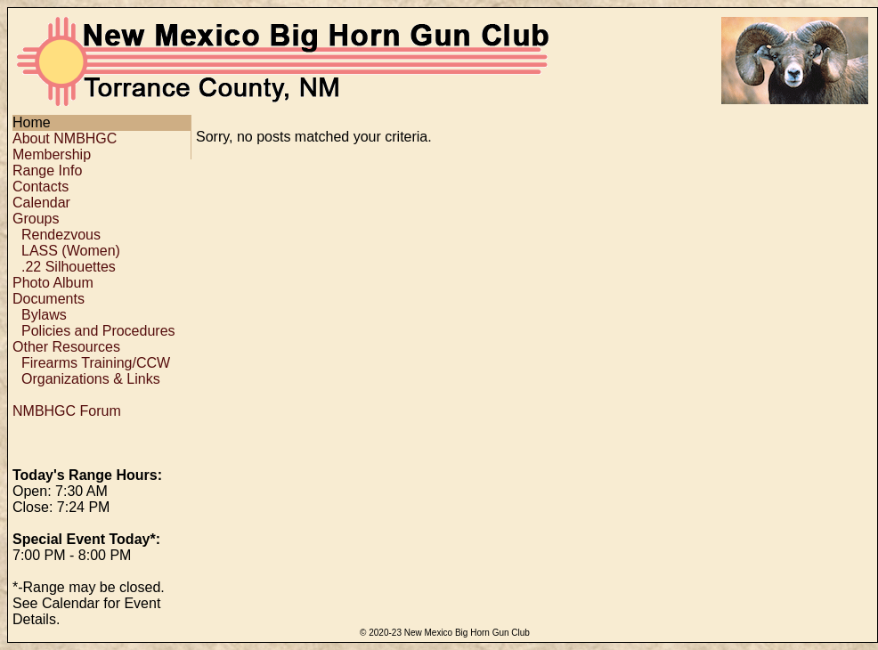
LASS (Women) (70, 250)
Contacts (40, 186)
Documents (48, 298)
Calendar (41, 202)
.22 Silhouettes (68, 266)
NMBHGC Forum (66, 410)
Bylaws (44, 314)
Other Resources (66, 346)
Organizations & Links (90, 378)
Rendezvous (61, 234)
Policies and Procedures (98, 330)
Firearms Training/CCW (95, 362)
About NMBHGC (64, 138)
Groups (35, 218)
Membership (51, 154)
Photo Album (52, 282)
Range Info (47, 170)
